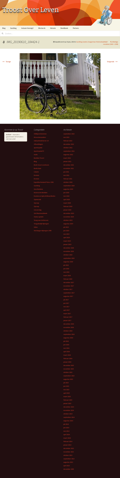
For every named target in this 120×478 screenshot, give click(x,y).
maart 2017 (67, 314)
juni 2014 (66, 428)
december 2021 (68, 165)
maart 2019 (67, 241)
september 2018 (68, 258)
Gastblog (13, 28)
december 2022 (68, 144)
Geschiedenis (38, 189)
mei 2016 (66, 348)
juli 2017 (66, 300)
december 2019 (68, 213)
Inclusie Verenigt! (27, 28)
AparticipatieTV (39, 151)
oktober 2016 (67, 331)
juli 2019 (66, 227)
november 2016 (68, 327)
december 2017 (68, 282)
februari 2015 (67, 400)
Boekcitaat (37, 168)
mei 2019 (66, 234)
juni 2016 (66, 345)
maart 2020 (67, 203)
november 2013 (68, 452)
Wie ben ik (41, 28)
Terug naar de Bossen (41, 220)
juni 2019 (66, 231)
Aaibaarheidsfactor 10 (41, 141)
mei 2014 (66, 431)
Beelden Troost (39, 158)
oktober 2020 (67, 182)
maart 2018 (67, 276)
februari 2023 (67, 141)
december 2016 (68, 324)
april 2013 (66, 466)
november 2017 (68, 286)
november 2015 (68, 369)
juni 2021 (66, 172)
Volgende (112, 61)
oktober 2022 (67, 148)
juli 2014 (66, 424)
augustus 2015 (68, 379)
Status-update (38, 217)
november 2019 (68, 217)
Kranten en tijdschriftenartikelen (44, 196)
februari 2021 (67, 179)
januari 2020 (67, 210)
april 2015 (66, 393)
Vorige (6, 61)
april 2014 (66, 435)
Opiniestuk (37, 199)
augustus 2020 (68, 189)
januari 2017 (67, 320)
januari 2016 (67, 362)
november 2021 (68, 168)
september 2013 (68, 459)
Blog (3, 28)
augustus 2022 (68, 155)
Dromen (36, 175)
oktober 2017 (67, 289)
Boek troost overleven (41, 165)
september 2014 (68, 417)
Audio (36, 155)
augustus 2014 (68, 421)
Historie (53, 28)
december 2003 (68, 469)
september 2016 (68, 334)
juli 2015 (66, 383)
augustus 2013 (68, 462)
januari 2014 (67, 445)
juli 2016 (66, 341)
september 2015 (68, 376)
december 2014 (68, 407)
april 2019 (66, 237)
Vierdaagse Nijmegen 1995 (42, 231)
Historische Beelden (40, 193)
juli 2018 (66, 265)
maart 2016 (67, 355)
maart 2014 (67, 438)
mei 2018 (66, 272)
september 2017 (68, 293)
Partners (76, 28)
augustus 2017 (68, 296)
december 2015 (68, 365)
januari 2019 (67, 244)
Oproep (36, 203)
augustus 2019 (68, 224)
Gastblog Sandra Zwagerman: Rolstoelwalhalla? (92, 42)
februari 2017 (67, 317)
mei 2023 (66, 137)
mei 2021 (66, 175)
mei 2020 (66, 196)
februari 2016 (67, 358)
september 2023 (68, 134)
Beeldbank (64, 28)
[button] (60, 86)
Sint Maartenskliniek (40, 213)
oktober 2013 (67, 455)
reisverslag (37, 210)
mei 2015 (66, 390)
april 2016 (66, 352)
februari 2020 (67, 206)
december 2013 (68, 448)
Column (36, 172)
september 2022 (68, 151)
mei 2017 (66, 307)
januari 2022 (67, 161)
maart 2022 (67, 158)
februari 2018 (67, 279)
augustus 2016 (68, 338)
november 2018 (68, 251)
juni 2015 (66, 386)
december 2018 (68, 248)
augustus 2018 (68, 262)
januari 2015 (67, 403)
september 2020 (68, 186)
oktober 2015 (67, 372)
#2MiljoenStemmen (40, 134)
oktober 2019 (67, 220)
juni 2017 (66, 303)
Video (36, 227)
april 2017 (66, 310)
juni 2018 (66, 269)
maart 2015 (67, 396)
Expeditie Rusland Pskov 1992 (44, 182)
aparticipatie (38, 148)
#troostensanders (40, 137)
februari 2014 (67, 441)
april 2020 (66, 199)
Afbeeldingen (38, 144)
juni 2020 (66, 193)
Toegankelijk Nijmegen (41, 224)
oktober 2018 (67, 255)
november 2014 (68, 410)
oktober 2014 (67, 414)
